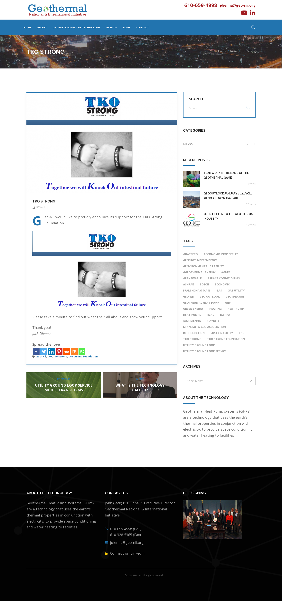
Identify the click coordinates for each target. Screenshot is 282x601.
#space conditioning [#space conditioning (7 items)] (224, 278)
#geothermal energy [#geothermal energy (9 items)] (199, 272)
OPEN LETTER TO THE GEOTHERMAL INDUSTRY (229, 216)
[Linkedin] (51, 351)
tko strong (60, 356)
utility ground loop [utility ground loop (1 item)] (199, 345)
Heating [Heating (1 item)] (215, 308)
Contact (142, 27)
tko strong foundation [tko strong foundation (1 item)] (226, 339)
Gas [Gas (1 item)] (219, 290)
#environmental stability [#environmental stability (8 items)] (203, 266)
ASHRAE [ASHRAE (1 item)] (188, 284)
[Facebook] (36, 351)
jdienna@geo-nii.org (238, 5)
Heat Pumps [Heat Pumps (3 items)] (192, 315)
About (42, 27)
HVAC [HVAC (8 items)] (210, 315)
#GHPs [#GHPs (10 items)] (225, 272)
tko (49, 356)
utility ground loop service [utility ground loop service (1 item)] (204, 351)
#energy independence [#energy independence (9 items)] (200, 260)
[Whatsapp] (82, 351)
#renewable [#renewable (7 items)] (192, 278)
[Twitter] (43, 351)
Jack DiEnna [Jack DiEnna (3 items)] (192, 321)
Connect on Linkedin (127, 553)
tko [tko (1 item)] (242, 333)
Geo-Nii (41, 356)
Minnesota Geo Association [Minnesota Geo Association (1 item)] (204, 327)
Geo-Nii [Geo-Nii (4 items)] (188, 296)
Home (27, 27)
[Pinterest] (59, 351)
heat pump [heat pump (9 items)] (236, 308)
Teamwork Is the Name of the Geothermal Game (226, 175)
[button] (219, 381)
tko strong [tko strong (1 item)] (192, 339)
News (233, 51)
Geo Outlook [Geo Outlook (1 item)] (210, 296)
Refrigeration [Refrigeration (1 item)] (194, 333)
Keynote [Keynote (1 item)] (213, 321)
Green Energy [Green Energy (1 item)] (193, 308)
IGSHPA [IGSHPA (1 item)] (225, 315)
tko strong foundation (83, 356)
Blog (126, 27)
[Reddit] (66, 351)
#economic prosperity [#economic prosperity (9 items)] (221, 254)
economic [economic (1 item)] (222, 284)
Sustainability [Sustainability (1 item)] (222, 333)
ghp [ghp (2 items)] (228, 302)
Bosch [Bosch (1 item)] (204, 284)
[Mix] (74, 351)
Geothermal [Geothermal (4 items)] (235, 296)
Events (111, 27)
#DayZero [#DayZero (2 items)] (190, 254)
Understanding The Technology (76, 27)
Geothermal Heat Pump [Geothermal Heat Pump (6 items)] (201, 302)
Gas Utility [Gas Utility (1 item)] (236, 290)
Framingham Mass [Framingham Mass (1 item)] (197, 290)
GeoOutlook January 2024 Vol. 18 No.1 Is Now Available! (228, 196)
